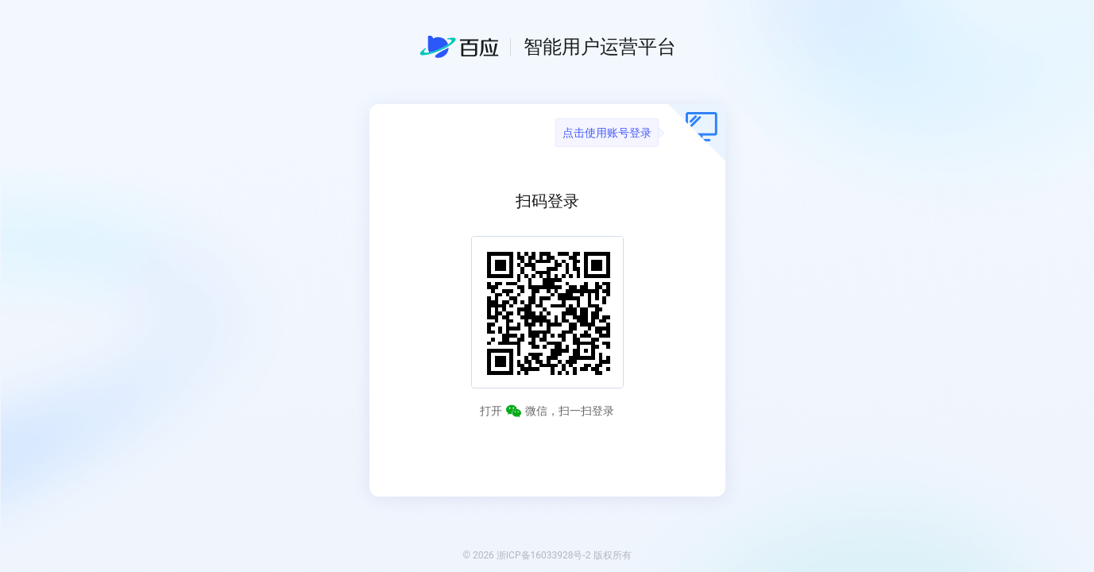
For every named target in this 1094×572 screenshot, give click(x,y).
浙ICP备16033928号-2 (544, 555)
